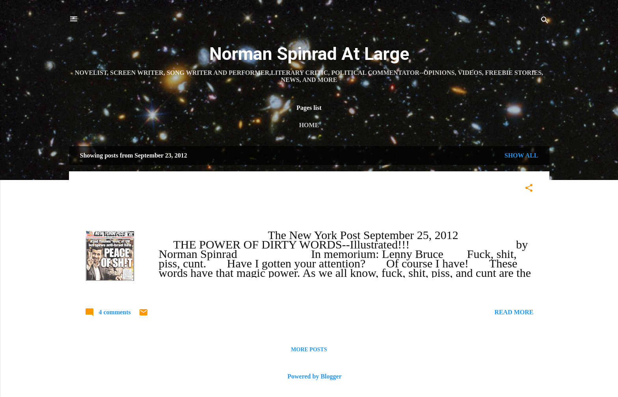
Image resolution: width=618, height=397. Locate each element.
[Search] (544, 21)
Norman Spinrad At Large (309, 53)
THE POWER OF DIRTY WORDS (165, 190)
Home (309, 125)
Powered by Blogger (308, 376)
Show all (521, 155)
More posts (309, 349)
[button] (529, 189)
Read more (513, 312)
